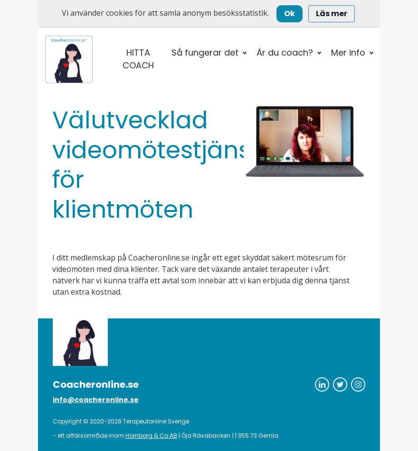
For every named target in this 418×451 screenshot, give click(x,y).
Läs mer (331, 13)
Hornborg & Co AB (151, 436)
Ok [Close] (289, 13)
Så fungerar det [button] (204, 52)
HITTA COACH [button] (138, 59)
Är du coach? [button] (284, 52)
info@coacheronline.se (96, 399)
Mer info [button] (348, 52)
